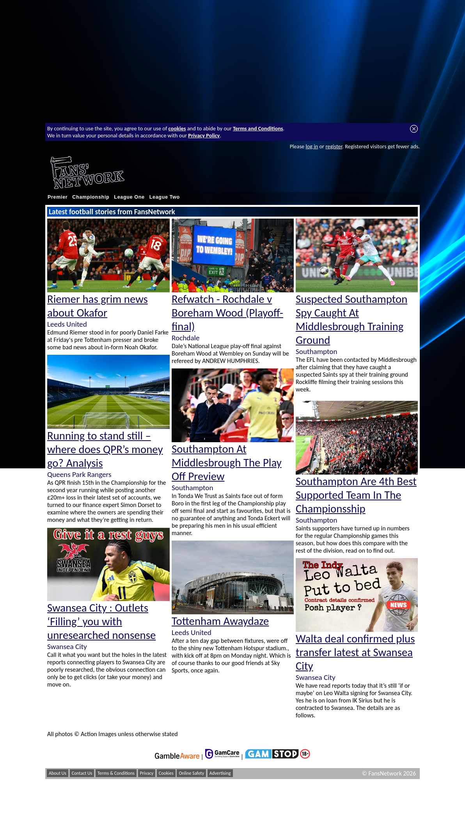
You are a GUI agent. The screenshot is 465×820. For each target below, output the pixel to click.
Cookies (166, 773)
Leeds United (67, 324)
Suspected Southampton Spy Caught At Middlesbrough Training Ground (351, 319)
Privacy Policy (204, 135)
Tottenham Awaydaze (220, 621)
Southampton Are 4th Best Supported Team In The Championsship (356, 495)
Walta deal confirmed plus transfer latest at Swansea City (355, 652)
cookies (177, 128)
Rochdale (186, 337)
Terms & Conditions (116, 773)
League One (129, 197)
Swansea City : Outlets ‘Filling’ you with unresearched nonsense (101, 621)
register (333, 146)
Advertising (220, 773)
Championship (90, 197)
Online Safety (191, 773)
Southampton (192, 487)
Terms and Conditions (258, 128)
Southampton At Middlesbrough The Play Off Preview (227, 462)
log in (311, 146)
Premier (57, 197)
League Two (164, 197)
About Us (57, 773)
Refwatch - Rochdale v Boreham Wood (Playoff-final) (227, 312)
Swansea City (67, 646)
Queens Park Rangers (79, 474)
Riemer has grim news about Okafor (97, 306)
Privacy (147, 773)
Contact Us (82, 773)
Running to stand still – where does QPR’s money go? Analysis (105, 449)
